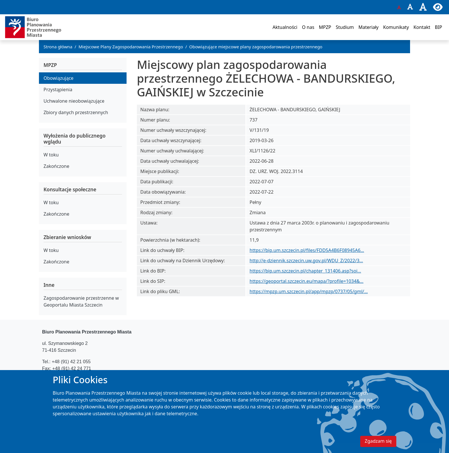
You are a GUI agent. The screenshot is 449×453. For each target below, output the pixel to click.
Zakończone (56, 166)
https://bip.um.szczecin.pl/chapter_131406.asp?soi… (305, 271)
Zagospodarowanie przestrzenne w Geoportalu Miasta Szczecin (81, 301)
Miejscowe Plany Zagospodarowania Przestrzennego (130, 46)
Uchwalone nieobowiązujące (74, 101)
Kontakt (421, 27)
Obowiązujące (59, 78)
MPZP (325, 27)
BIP (438, 27)
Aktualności (285, 27)
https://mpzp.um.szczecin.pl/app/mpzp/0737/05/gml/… (309, 291)
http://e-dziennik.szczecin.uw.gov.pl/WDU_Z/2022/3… (306, 260)
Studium (345, 27)
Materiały (369, 27)
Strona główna (58, 46)
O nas (308, 27)
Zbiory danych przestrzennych (76, 112)
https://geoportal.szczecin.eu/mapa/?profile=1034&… (307, 281)
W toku (51, 155)
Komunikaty (396, 27)
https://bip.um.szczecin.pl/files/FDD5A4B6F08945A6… (307, 250)
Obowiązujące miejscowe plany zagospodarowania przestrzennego (255, 46)
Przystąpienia (58, 89)
